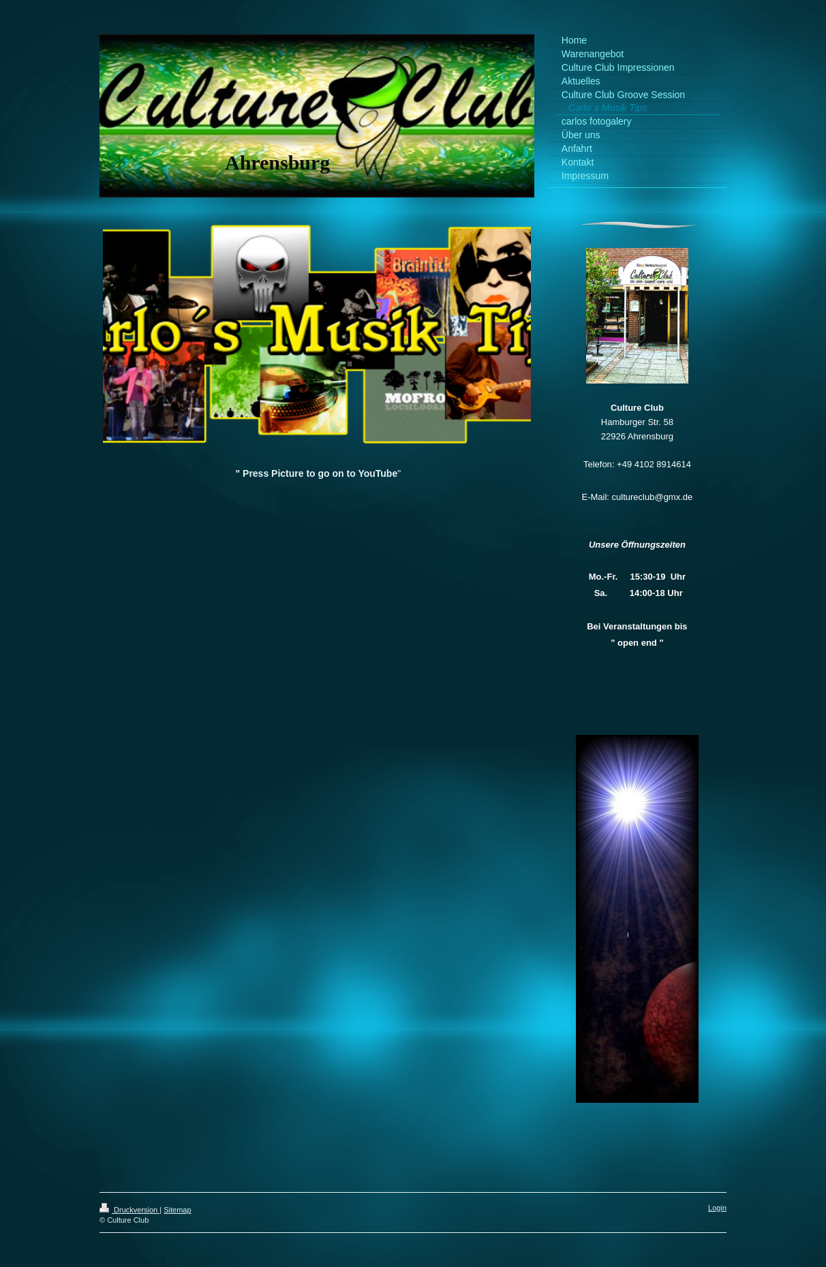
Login (717, 1208)
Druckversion (129, 1210)
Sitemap (177, 1210)
